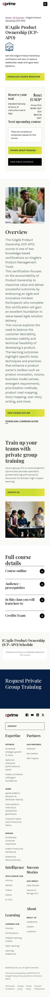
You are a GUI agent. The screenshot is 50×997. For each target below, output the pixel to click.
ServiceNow (32, 753)
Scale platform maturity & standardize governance (12, 809)
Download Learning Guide (21, 421)
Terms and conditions (10, 987)
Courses (9, 928)
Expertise (13, 735)
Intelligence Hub (14, 876)
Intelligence (14, 867)
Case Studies (33, 885)
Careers (30, 926)
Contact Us (13, 492)
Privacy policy (20, 987)
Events (8, 895)
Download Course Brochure (23, 76)
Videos (8, 890)
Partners (34, 735)
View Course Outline (18, 413)
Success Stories (33, 869)
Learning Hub (12, 924)
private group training (23, 150)
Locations (31, 931)
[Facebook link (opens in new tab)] (27, 715)
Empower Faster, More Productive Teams (13, 821)
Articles (9, 880)
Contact (12, 726)
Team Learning (12, 946)
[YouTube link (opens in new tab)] (32, 715)
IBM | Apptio (33, 758)
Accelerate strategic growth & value (13, 751)
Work (8, 789)
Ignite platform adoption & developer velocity (14, 796)
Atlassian (31, 748)
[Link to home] (9, 4)
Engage (9, 833)
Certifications (11, 933)
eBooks (8, 885)
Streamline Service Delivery (13, 858)
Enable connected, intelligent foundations (14, 777)
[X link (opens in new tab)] (43, 715)
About (31, 908)
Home (8, 17)
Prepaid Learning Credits (13, 939)
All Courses (18, 17)
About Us (31, 918)
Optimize (9, 745)
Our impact (32, 881)
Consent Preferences (39, 987)
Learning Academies (10, 952)
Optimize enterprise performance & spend (12, 765)
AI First (8, 899)
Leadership (32, 922)
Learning (12, 915)
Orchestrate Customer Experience (10, 840)
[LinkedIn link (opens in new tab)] (37, 715)
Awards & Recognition (32, 892)
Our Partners (34, 745)
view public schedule (21, 162)
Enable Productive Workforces (14, 850)
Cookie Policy (29, 987)
